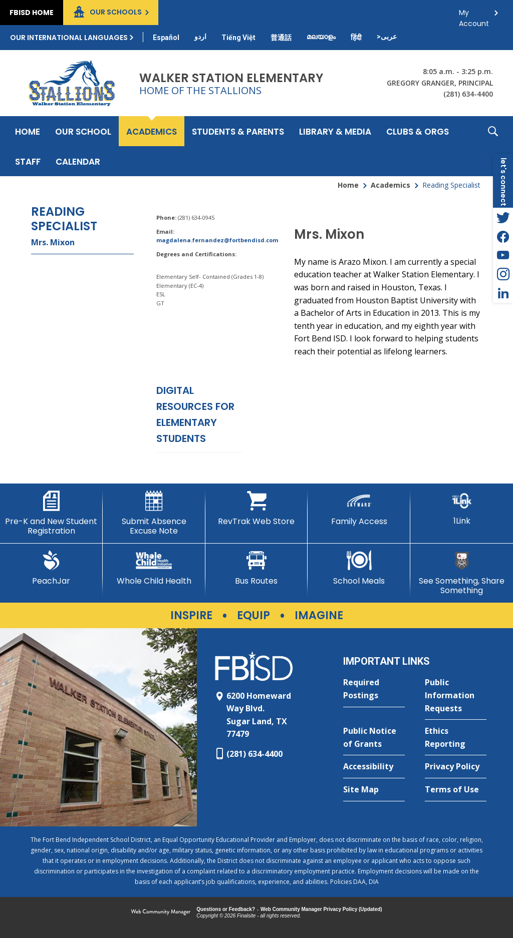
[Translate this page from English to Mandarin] (281, 37)
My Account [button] (474, 15)
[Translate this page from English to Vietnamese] (238, 37)
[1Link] (461, 508)
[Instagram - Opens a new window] (503, 274)
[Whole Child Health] (154, 568)
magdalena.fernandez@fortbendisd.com (217, 240)
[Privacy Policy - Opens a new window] (455, 766)
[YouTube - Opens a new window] (503, 255)
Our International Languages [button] (69, 38)
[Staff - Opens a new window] (28, 161)
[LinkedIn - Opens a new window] (503, 293)
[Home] (28, 131)
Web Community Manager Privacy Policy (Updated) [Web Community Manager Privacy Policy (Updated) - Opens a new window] (321, 909)
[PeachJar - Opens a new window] (51, 568)
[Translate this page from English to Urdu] (200, 36)
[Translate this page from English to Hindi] (356, 37)
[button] (493, 146)
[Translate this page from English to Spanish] (166, 37)
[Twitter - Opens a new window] (503, 217)
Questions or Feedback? (225, 909)
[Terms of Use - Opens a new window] (455, 789)
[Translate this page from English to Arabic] (387, 36)
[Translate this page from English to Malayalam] (321, 36)
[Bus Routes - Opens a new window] (256, 568)
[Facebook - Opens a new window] (503, 236)
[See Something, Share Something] (461, 573)
